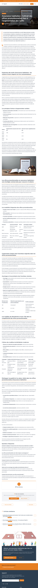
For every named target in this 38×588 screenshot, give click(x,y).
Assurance (4, 14)
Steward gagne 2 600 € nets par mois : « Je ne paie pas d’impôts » (15, 520)
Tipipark (4, 4)
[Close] (37, 1)
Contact (20, 558)
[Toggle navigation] (21, 4)
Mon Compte (26, 4)
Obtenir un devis (14, 499)
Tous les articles (7, 505)
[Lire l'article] (35, 516)
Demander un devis (10, 558)
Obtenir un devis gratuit (8, 567)
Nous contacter (24, 499)
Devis (32, 4)
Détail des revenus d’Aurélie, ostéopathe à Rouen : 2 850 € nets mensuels (17, 524)
